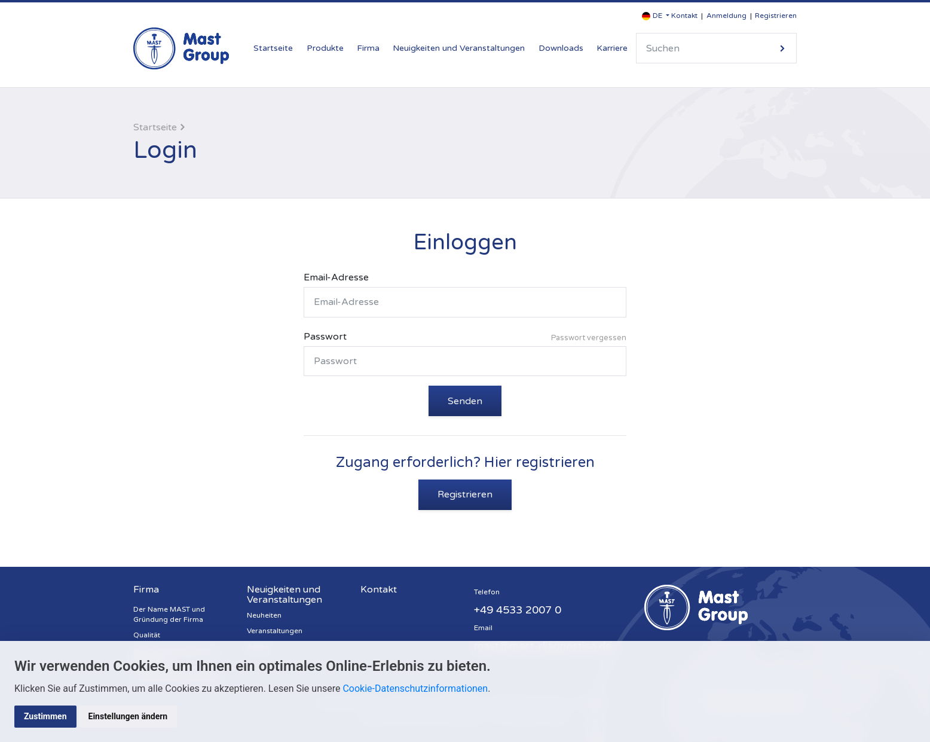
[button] (655, 15)
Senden (465, 401)
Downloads (561, 48)
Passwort (465, 338)
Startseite (273, 48)
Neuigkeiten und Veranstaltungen (459, 48)
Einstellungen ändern (128, 716)
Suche (782, 48)
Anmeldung (726, 15)
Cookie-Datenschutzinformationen (415, 688)
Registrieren (776, 15)
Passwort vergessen (588, 338)
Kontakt (684, 15)
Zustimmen (45, 716)
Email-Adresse (336, 277)
